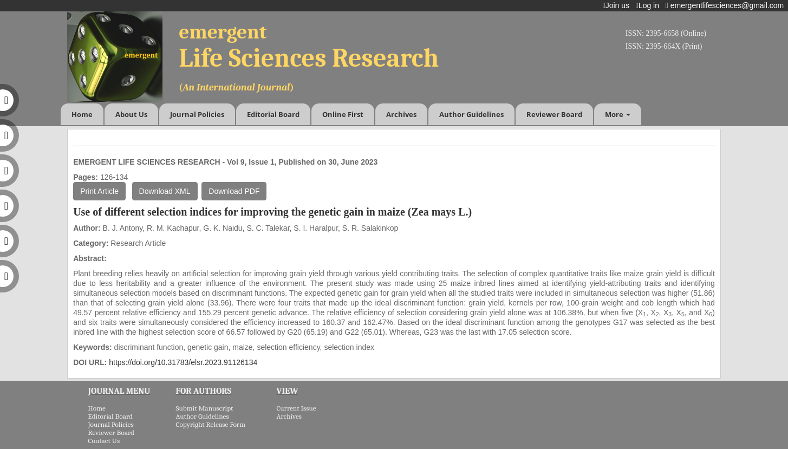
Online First (342, 114)
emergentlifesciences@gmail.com (727, 5)
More (617, 114)
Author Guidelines (471, 114)
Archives (401, 114)
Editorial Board (273, 114)
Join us (618, 5)
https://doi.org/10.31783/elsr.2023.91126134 (183, 362)
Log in (649, 5)
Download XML (165, 191)
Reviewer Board (554, 114)
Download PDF (234, 191)
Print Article (99, 191)
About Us (131, 114)
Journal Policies (197, 114)
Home (82, 114)
